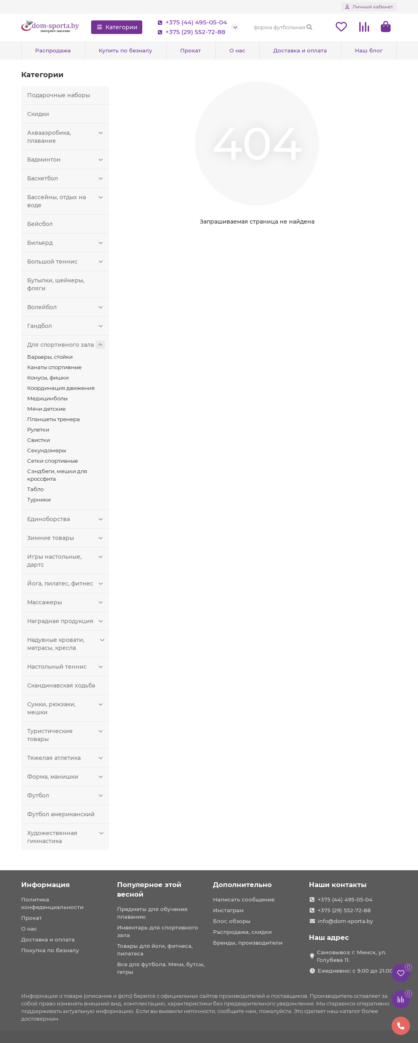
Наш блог (368, 50)
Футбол (66, 795)
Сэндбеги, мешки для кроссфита (57, 475)
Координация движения (61, 388)
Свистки (38, 440)
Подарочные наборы (58, 95)
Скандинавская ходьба (61, 685)
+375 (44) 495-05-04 (190, 22)
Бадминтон (66, 160)
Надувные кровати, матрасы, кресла (66, 643)
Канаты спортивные (54, 367)
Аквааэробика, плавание (66, 136)
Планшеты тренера (53, 419)
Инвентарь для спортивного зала (157, 931)
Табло (35, 489)
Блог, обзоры (232, 921)
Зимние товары (66, 538)
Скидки (38, 114)
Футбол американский (61, 814)
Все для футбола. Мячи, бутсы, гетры (161, 968)
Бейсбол (40, 224)
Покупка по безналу (50, 950)
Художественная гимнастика (66, 837)
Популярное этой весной (149, 889)
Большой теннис (66, 262)
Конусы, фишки (48, 377)
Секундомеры (46, 450)
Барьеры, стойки (50, 357)
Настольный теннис (66, 667)
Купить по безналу (125, 50)
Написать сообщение (244, 899)
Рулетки (38, 429)
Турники (39, 499)
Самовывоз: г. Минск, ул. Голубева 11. (351, 956)
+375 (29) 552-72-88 (189, 32)
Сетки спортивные (52, 461)
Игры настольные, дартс (66, 560)
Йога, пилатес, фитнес (66, 583)
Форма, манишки (66, 777)
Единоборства (66, 519)
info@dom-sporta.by (345, 921)
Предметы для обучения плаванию (152, 913)
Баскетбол (66, 178)
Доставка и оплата (300, 50)
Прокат (190, 50)
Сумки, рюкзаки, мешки (66, 708)
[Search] (283, 27)
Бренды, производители (248, 942)
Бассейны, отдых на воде (66, 201)
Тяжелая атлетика (66, 758)
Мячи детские (46, 409)
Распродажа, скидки (242, 932)
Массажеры (66, 602)
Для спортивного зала (66, 345)
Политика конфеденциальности (52, 903)
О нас (237, 50)
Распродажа (53, 50)
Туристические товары (66, 735)
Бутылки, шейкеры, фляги (55, 284)
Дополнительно (242, 885)
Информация (45, 885)
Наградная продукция (66, 621)
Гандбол (66, 326)
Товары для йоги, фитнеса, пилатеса (155, 950)
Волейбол (66, 307)
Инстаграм (228, 910)
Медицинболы (47, 398)
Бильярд (66, 243)
